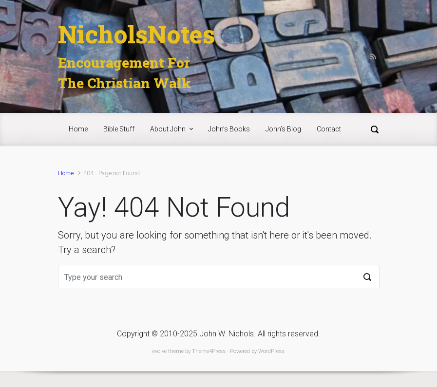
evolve (159, 351)
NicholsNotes (136, 34)
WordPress (271, 351)
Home (66, 173)
